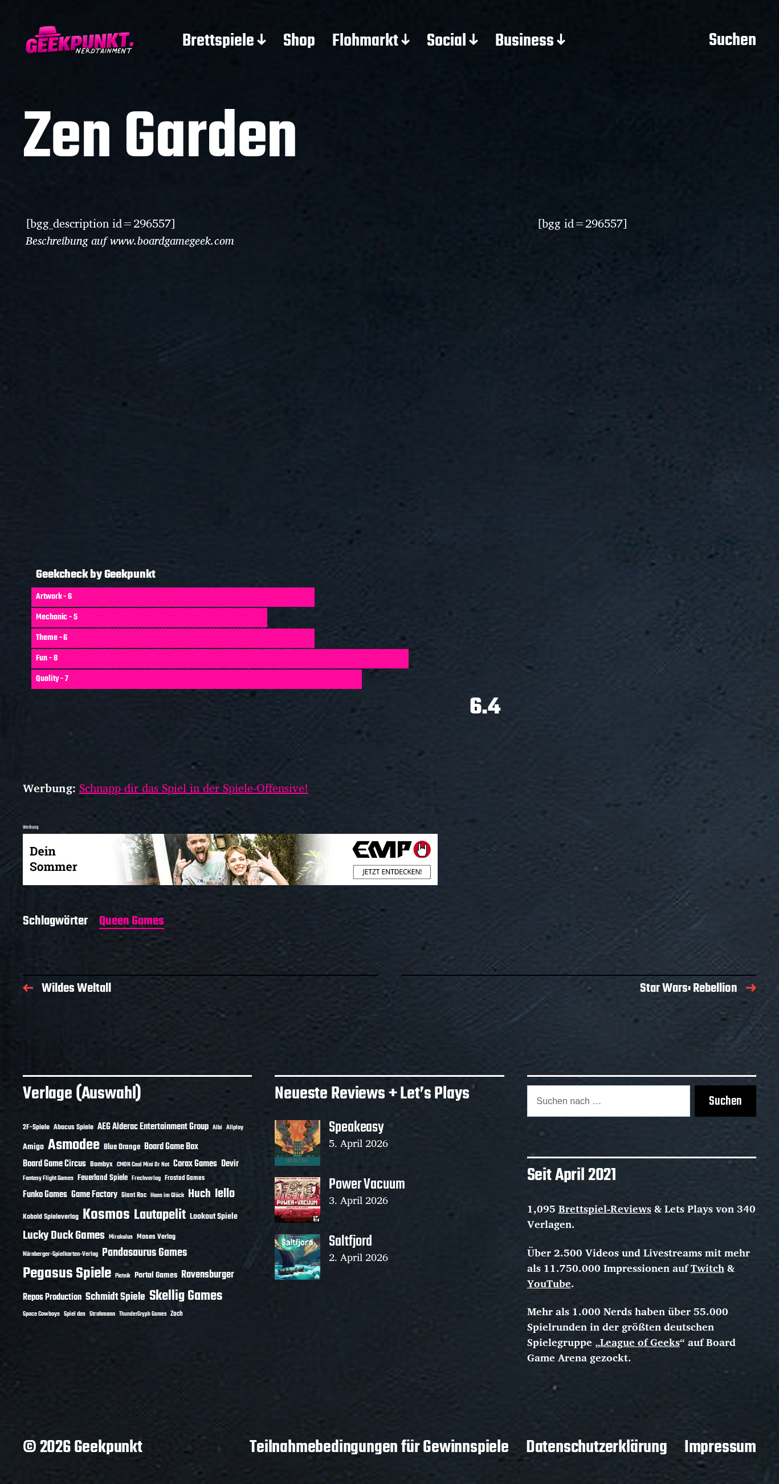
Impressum (720, 1447)
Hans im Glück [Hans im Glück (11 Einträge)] (167, 1195)
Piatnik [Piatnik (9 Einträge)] (122, 1276)
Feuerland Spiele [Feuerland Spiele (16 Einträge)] (103, 1177)
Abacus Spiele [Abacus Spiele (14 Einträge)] (73, 1127)
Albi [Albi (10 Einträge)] (217, 1127)
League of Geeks (640, 1342)
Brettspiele (218, 41)
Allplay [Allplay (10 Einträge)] (234, 1127)
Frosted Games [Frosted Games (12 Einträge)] (185, 1178)
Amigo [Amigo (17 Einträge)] (33, 1147)
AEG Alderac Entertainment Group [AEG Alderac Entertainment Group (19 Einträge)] (153, 1127)
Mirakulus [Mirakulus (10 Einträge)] (121, 1237)
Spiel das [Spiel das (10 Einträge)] (74, 1314)
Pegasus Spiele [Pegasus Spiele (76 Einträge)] (67, 1274)
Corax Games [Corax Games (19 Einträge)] (195, 1164)
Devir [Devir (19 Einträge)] (230, 1164)
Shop (299, 41)
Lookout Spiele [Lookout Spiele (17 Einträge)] (214, 1216)
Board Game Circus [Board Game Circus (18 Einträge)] (54, 1164)
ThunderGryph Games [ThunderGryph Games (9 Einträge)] (142, 1314)
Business (524, 41)
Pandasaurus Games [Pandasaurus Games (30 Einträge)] (144, 1253)
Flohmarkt (365, 41)
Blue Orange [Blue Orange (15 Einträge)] (122, 1147)
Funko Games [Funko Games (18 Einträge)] (45, 1195)
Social (446, 41)
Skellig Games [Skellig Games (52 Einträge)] (185, 1296)
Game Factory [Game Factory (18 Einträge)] (94, 1195)
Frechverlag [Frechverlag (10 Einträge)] (146, 1178)
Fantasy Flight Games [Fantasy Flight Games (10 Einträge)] (48, 1178)
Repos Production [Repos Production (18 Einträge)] (52, 1297)
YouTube (549, 1283)
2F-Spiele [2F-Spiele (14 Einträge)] (36, 1127)
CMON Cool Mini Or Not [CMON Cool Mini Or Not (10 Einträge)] (143, 1164)
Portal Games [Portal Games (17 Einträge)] (155, 1275)
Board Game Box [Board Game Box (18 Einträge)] (171, 1147)
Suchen (732, 41)
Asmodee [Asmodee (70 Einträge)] (74, 1145)
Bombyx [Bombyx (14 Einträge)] (101, 1164)
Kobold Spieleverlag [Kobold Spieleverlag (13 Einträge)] (51, 1217)
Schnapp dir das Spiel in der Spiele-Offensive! (193, 788)
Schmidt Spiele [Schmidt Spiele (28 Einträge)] (115, 1297)
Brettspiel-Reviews (604, 1208)
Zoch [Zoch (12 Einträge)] (176, 1314)
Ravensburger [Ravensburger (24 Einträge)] (207, 1275)
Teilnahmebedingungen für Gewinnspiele (379, 1447)
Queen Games (131, 922)
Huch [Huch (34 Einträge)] (199, 1194)
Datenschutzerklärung (596, 1447)
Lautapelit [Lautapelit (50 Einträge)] (160, 1215)
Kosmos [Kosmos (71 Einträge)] (106, 1215)
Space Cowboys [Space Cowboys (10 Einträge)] (41, 1314)
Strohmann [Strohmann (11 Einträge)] (102, 1314)
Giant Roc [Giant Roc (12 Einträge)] (133, 1195)
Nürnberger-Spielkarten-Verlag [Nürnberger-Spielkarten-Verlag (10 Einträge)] (60, 1254)
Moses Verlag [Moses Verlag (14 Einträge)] (156, 1237)
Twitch (707, 1267)
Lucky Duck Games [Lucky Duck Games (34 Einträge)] (64, 1235)
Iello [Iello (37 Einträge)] (225, 1194)
